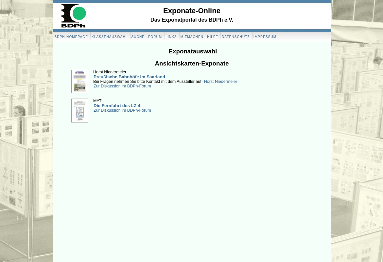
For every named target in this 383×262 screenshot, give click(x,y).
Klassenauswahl (110, 37)
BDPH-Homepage (71, 37)
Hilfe (212, 37)
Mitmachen (192, 37)
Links (171, 37)
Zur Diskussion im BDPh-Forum (122, 86)
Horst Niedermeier (220, 81)
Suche (138, 37)
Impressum (264, 37)
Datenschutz (236, 37)
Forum (155, 37)
